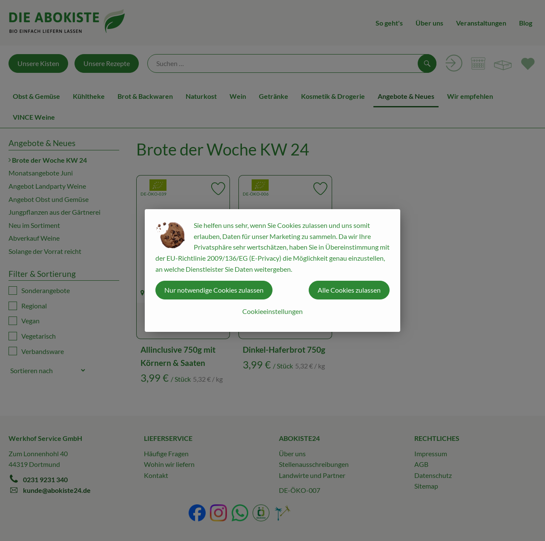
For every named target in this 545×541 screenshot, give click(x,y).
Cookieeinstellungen (272, 311)
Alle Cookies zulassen (349, 290)
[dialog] (272, 270)
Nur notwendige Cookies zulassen (214, 290)
